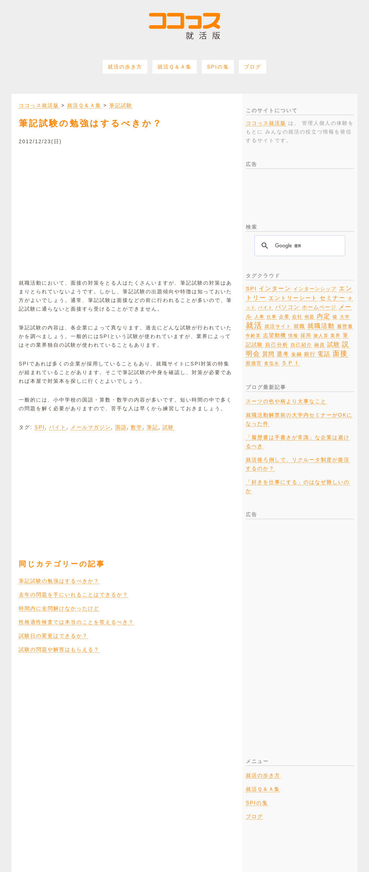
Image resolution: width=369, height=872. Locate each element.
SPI (40, 427)
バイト (57, 427)
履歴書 (345, 326)
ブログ (252, 67)
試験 (168, 427)
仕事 (272, 316)
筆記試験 (120, 105)
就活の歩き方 (125, 67)
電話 (323, 353)
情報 (293, 335)
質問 (268, 354)
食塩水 (271, 363)
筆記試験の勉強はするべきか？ (59, 581)
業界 (335, 335)
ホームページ (319, 307)
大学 (345, 316)
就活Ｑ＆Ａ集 (174, 67)
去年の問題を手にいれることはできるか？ (73, 594)
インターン (275, 288)
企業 (284, 316)
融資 (319, 344)
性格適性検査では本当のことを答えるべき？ (76, 622)
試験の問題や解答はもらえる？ (59, 649)
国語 (121, 427)
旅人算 (321, 335)
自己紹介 (301, 344)
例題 (309, 316)
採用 (306, 335)
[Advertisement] (127, 207)
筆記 (152, 427)
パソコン (287, 307)
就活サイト (278, 326)
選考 (283, 354)
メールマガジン (91, 427)
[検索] (299, 245)
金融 (296, 354)
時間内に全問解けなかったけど (59, 608)
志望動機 (274, 335)
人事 (259, 316)
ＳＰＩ (290, 363)
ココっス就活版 (39, 105)
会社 (297, 316)
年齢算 (253, 335)
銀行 (310, 354)
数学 (136, 427)
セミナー (333, 297)
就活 (254, 325)
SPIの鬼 (218, 67)
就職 (299, 326)
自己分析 (276, 344)
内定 (323, 316)
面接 (340, 353)
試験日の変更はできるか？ (53, 636)
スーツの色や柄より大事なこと (286, 401)
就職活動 (321, 326)
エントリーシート (292, 298)
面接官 (254, 363)
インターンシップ (315, 289)
